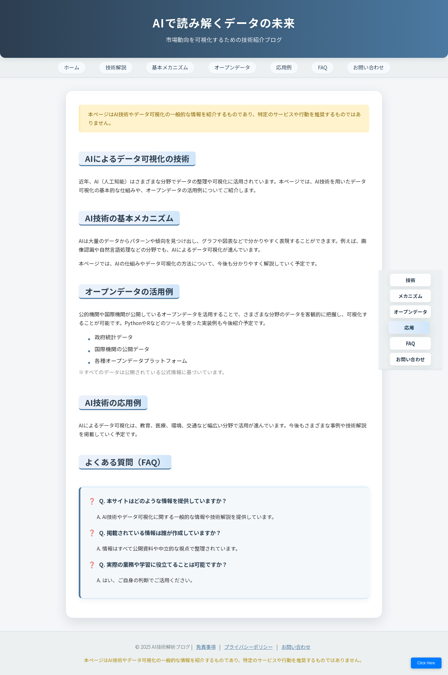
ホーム (71, 67)
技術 (410, 280)
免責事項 (206, 646)
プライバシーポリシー (248, 646)
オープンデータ (232, 67)
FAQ (322, 67)
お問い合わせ (368, 67)
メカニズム (410, 295)
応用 (409, 327)
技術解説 (116, 67)
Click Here (426, 663)
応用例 (284, 67)
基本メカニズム (170, 67)
